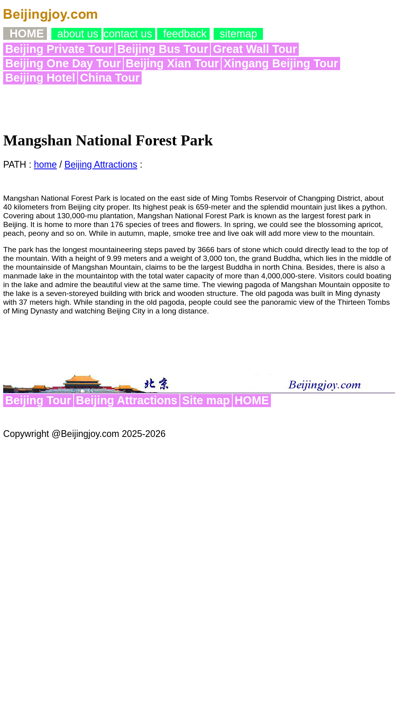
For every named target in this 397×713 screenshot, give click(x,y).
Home (25, 33)
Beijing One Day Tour (63, 63)
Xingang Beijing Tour (281, 63)
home (45, 164)
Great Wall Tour (255, 49)
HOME (252, 400)
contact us (129, 34)
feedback (183, 34)
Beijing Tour (38, 400)
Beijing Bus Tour (162, 49)
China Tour (110, 77)
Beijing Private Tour (59, 49)
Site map (206, 400)
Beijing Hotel (40, 77)
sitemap (238, 34)
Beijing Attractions (100, 164)
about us (76, 34)
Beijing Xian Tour (172, 63)
